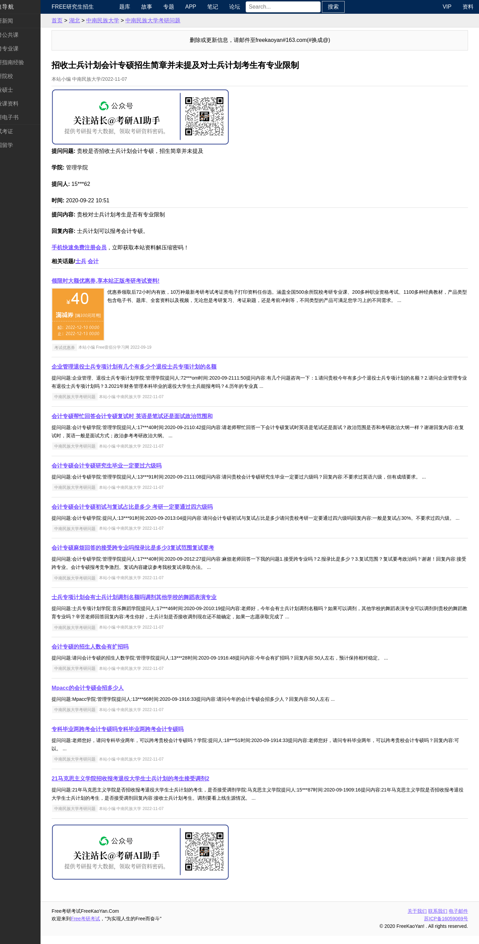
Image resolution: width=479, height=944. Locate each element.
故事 (158, 7)
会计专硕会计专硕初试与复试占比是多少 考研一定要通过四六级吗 (146, 507)
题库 (136, 7)
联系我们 (437, 919)
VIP (447, 7)
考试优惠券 (78, 347)
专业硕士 (16, 90)
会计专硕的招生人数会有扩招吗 (104, 655)
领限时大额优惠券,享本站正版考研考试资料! (120, 281)
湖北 (88, 20)
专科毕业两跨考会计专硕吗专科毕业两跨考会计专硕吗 (132, 737)
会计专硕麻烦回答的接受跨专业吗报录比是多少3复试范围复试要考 (147, 556)
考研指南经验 (21, 62)
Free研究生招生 (87, 7)
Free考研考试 (99, 927)
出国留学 (16, 145)
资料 (468, 7)
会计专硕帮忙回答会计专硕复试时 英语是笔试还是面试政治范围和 (146, 416)
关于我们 (417, 919)
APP (202, 7)
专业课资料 (19, 103)
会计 (107, 261)
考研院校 (16, 76)
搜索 (345, 7)
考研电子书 (19, 117)
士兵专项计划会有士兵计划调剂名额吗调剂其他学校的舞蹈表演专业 (148, 605)
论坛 (246, 7)
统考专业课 (19, 49)
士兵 (94, 261)
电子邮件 (458, 919)
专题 (180, 7)
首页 (71, 20)
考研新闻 (16, 21)
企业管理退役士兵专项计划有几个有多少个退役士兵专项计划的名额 (148, 367)
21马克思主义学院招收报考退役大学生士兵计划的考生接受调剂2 (145, 787)
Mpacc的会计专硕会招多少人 (102, 696)
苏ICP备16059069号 (446, 927)
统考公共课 (19, 35)
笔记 (224, 7)
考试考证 (16, 131)
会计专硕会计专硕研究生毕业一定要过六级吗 (121, 466)
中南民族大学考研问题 (167, 20)
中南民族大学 (116, 20)
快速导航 (16, 7)
